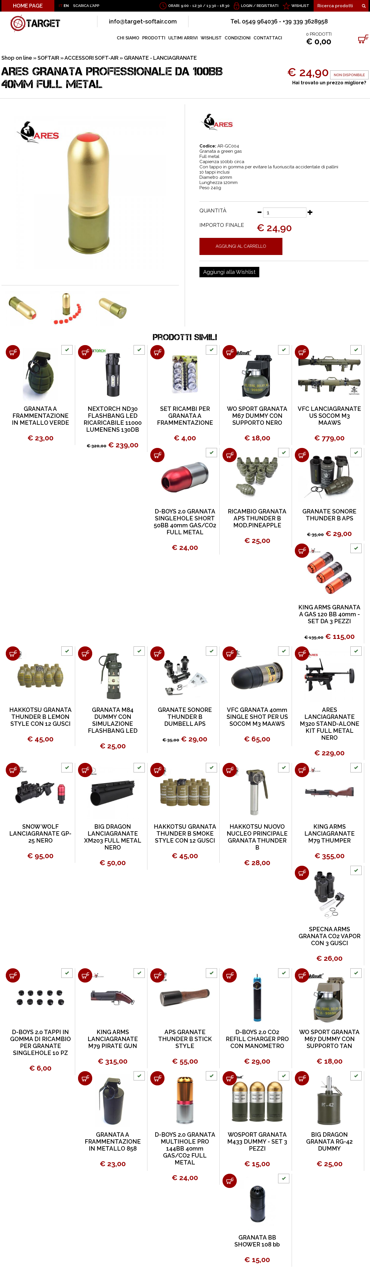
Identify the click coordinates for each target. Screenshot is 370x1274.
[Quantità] (284, 212)
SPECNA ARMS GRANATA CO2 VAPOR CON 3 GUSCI (329, 936)
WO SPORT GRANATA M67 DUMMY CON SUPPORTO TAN (329, 1039)
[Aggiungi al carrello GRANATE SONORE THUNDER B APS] (302, 455)
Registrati (267, 5)
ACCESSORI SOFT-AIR (91, 58)
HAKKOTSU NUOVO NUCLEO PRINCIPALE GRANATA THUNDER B (257, 837)
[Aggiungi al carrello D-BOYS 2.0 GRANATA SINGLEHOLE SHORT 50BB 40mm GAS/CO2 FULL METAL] (157, 455)
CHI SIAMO (128, 38)
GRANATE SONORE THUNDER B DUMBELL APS (185, 716)
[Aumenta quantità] (310, 212)
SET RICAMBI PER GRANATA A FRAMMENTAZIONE (185, 415)
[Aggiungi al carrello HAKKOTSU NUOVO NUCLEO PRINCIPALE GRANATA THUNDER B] (230, 770)
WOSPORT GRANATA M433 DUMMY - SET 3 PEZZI (257, 1141)
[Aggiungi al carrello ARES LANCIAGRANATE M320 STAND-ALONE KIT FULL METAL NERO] (302, 653)
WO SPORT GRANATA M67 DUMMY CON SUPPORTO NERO (257, 415)
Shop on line (16, 58)
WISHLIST (300, 5)
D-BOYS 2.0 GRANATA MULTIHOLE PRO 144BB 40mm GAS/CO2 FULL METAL (185, 1148)
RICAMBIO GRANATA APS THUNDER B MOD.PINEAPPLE (257, 518)
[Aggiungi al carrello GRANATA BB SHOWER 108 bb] (230, 1181)
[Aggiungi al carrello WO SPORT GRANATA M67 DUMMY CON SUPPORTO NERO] (230, 352)
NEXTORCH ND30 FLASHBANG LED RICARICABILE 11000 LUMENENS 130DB (113, 419)
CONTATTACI (268, 38)
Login (246, 5)
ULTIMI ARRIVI (183, 38)
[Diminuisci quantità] (259, 212)
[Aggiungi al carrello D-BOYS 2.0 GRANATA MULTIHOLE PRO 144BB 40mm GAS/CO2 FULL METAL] (157, 1078)
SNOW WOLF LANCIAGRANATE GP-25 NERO (40, 833)
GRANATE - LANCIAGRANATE (160, 58)
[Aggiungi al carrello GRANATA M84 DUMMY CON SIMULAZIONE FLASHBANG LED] (85, 653)
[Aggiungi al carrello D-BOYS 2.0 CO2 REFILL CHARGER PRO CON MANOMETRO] (230, 975)
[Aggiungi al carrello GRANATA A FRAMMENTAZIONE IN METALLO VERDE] (13, 352)
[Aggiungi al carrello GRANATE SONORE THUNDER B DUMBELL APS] (157, 653)
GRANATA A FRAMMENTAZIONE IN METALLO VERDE (40, 415)
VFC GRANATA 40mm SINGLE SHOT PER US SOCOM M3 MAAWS (257, 716)
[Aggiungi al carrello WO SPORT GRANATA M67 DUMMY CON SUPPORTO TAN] (302, 975)
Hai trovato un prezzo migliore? (329, 82)
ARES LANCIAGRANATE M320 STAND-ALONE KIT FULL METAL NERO (329, 723)
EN (66, 5)
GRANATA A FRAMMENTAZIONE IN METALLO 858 (113, 1141)
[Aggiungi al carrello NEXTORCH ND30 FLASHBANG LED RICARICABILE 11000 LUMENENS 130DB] (85, 352)
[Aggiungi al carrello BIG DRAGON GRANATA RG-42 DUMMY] (302, 1078)
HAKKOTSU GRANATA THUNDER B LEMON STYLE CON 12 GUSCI (40, 716)
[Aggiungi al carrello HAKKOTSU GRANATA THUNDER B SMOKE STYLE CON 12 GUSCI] (157, 770)
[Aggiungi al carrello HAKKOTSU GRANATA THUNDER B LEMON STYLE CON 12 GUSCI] (13, 653)
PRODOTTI (153, 38)
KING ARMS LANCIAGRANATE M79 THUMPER (329, 833)
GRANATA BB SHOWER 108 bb (257, 1241)
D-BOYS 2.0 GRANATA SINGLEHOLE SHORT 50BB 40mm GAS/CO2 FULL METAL (185, 522)
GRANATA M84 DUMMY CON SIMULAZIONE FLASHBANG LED (113, 720)
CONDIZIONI (238, 38)
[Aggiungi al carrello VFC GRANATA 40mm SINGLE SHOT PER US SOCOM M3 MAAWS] (230, 653)
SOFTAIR (48, 58)
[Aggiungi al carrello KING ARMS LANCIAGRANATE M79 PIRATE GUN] (85, 975)
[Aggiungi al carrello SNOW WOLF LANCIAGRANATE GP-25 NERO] (13, 770)
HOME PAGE (28, 6)
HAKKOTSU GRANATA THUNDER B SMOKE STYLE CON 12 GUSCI (185, 833)
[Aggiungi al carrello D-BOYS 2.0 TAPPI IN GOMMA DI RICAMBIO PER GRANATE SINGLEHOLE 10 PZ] (13, 975)
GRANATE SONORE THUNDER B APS (329, 515)
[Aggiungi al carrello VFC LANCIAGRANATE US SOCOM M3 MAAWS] (302, 352)
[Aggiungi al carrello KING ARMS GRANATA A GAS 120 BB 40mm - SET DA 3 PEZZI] (302, 551)
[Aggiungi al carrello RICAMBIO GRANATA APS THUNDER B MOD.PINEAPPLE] (230, 455)
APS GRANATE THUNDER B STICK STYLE (185, 1039)
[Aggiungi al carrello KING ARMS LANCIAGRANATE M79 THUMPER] (302, 770)
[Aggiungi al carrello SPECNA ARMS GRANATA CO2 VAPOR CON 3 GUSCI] (302, 873)
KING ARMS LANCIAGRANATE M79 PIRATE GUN (113, 1039)
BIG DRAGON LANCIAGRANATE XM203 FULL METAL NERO (112, 837)
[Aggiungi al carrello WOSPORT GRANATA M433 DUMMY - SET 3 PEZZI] (230, 1078)
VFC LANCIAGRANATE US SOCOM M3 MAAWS (329, 415)
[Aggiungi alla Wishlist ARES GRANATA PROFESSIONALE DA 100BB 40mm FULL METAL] (229, 272)
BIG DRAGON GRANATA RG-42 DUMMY (329, 1141)
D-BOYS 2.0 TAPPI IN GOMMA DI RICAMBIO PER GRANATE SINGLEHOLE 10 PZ (40, 1042)
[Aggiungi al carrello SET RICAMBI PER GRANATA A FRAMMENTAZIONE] (157, 352)
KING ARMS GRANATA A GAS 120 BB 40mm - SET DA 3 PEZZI (329, 614)
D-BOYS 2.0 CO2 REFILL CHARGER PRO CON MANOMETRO (257, 1039)
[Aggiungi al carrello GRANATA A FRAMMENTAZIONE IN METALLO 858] (85, 1078)
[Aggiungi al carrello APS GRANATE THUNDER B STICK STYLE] (157, 975)
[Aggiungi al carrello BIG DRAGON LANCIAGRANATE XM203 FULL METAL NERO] (85, 770)
